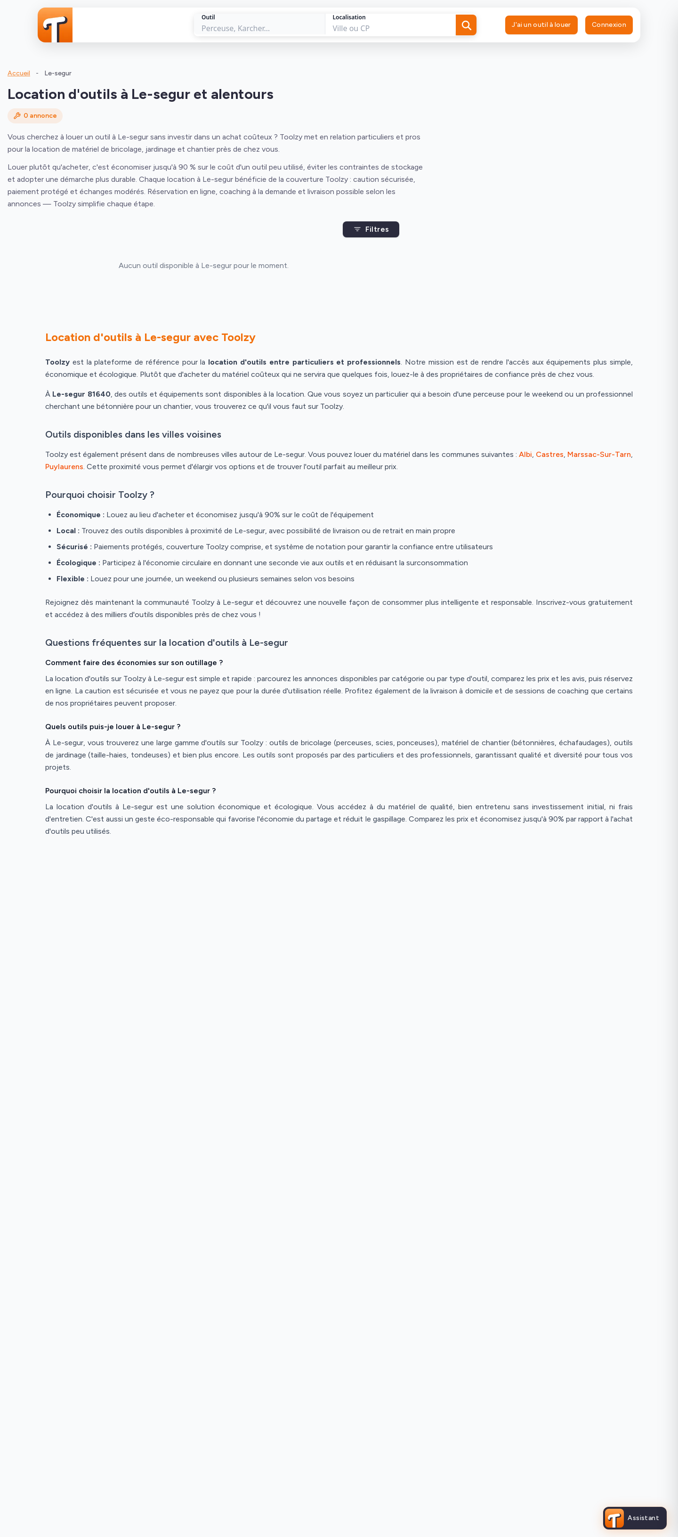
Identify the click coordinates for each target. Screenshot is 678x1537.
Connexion (609, 25)
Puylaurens (64, 466)
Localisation (349, 17)
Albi (525, 454)
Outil (208, 17)
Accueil (19, 73)
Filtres (371, 229)
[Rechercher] (466, 25)
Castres (550, 454)
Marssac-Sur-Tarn (599, 454)
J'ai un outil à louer (541, 25)
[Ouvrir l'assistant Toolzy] (635, 1518)
